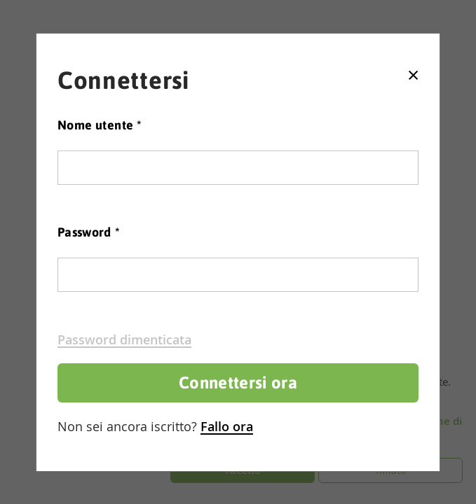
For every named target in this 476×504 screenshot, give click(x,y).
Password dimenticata (124, 339)
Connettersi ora (238, 382)
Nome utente (99, 125)
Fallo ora (226, 426)
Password (88, 232)
